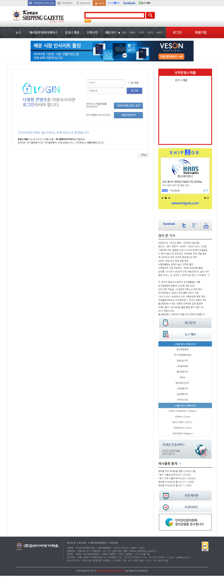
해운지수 (110, 32)
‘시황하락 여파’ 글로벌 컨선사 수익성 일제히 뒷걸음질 (182, 250)
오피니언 (92, 32)
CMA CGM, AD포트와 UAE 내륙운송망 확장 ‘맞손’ (182, 296)
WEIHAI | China (182, 416)
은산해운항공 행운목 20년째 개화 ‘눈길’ (176, 285)
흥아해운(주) (182, 372)
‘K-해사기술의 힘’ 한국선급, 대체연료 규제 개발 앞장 (182, 253)
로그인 (177, 32)
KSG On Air (85, 3)
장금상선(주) (182, 360)
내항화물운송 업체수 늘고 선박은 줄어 (175, 264)
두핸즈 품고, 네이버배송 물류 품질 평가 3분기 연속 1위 (182, 307)
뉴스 (18, 32)
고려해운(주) (182, 388)
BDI (124, 32)
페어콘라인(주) (182, 383)
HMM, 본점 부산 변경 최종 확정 (173, 261)
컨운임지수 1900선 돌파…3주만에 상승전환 (178, 243)
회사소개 (71, 543)
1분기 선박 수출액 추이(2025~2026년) (177, 478)
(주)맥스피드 (182, 400)
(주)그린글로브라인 (182, 355)
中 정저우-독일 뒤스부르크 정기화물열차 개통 (179, 282)
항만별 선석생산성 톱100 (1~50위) (175, 485)
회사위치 (82, 543)
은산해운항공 (182, 349)
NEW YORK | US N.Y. (182, 422)
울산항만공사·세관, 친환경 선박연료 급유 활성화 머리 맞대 (182, 303)
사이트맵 (113, 543)
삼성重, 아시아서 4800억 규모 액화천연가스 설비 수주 (183, 271)
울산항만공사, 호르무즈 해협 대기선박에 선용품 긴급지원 (182, 314)
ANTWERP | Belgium (182, 433)
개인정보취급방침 (98, 543)
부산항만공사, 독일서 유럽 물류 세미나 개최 (178, 293)
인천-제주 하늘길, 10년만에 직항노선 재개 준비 (180, 289)
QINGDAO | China (182, 428)
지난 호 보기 (67, 3)
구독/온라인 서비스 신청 (44, 3)
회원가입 (201, 32)
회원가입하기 (128, 115)
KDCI (159, 32)
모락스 (182, 377)
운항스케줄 (72, 32)
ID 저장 (134, 82)
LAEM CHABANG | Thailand (182, 411)
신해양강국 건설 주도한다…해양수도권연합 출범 (180, 268)
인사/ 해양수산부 (166, 311)
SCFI (141, 32)
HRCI (132, 32)
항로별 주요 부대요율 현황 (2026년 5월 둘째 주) (178, 471)
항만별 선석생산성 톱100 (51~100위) (176, 482)
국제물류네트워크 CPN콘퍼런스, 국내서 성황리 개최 (182, 300)
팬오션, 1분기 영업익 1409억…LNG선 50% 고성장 (182, 246)
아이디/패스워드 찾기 (128, 105)
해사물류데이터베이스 (43, 32)
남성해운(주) (182, 394)
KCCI (150, 32)
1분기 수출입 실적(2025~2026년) (174, 474)
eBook (101, 3)
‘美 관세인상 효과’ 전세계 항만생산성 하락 (177, 257)
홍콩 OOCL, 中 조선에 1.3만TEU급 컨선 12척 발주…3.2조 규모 (185, 275)
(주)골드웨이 (182, 366)
